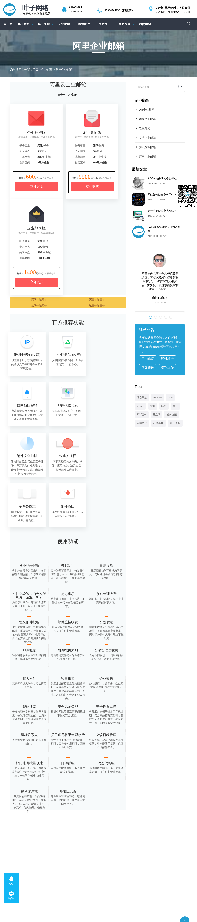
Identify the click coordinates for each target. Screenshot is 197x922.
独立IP (156, 414)
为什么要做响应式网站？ (162, 210)
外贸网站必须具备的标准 (162, 178)
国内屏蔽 (171, 414)
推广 (175, 406)
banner (140, 406)
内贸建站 (145, 24)
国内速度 (147, 359)
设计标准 (167, 359)
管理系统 (142, 423)
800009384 (75, 7)
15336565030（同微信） (119, 10)
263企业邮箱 (147, 109)
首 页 (8, 24)
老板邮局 (144, 128)
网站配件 (84, 24)
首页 (35, 69)
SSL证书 (141, 414)
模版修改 (147, 367)
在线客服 (158, 423)
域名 (164, 406)
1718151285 (76, 11)
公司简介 (125, 24)
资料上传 (167, 367)
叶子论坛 (175, 423)
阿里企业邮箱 (147, 156)
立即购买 (37, 186)
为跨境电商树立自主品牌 (35, 10)
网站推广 (104, 24)
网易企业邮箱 (147, 119)
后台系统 (142, 397)
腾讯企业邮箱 (147, 147)
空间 (152, 406)
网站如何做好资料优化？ (162, 194)
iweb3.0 (157, 397)
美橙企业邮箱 (147, 137)
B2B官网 (24, 24)
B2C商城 (44, 24)
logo (170, 397)
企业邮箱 (64, 24)
